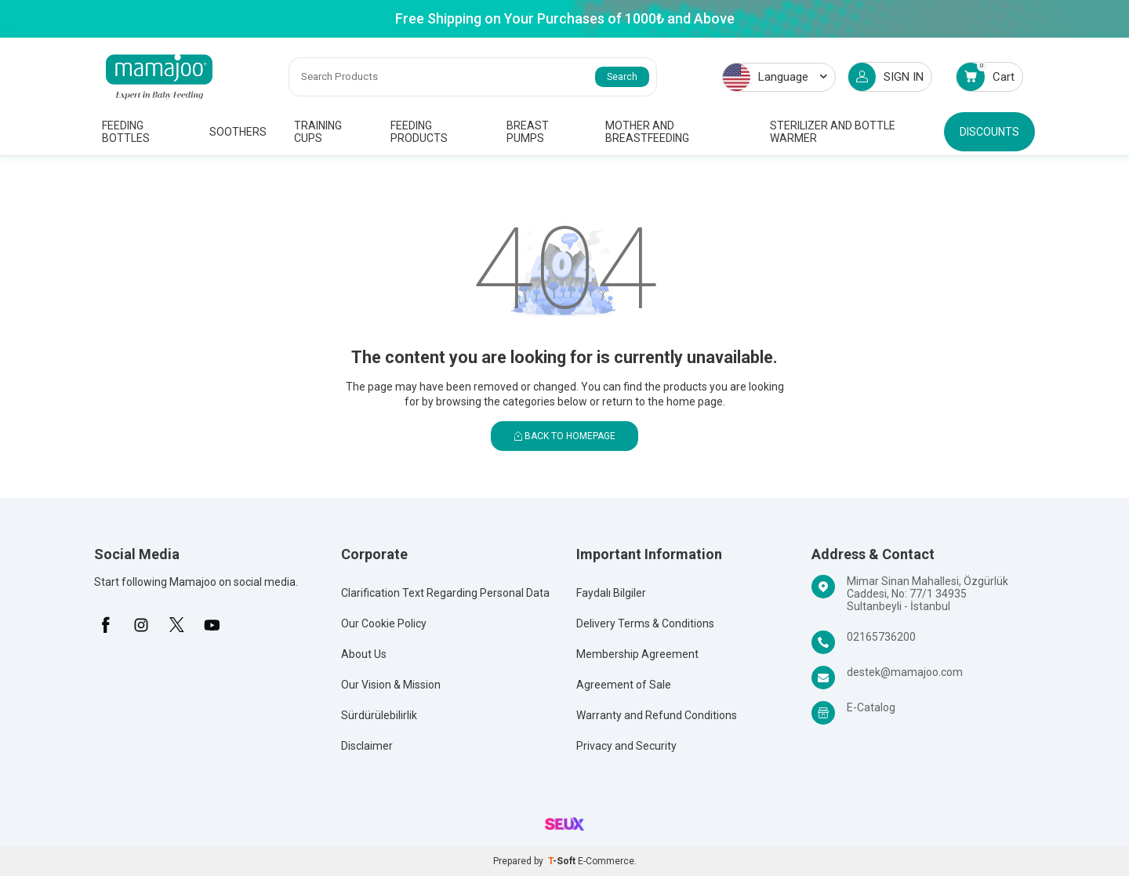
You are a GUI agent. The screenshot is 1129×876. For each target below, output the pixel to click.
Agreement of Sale (623, 684)
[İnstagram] (141, 625)
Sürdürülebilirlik (379, 715)
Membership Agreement (637, 654)
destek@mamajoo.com (905, 672)
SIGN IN (886, 77)
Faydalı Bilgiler (611, 593)
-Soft (563, 861)
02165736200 (881, 637)
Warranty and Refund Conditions (656, 715)
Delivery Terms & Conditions (645, 623)
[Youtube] (211, 625)
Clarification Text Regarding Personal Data (445, 593)
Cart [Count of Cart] (986, 76)
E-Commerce (606, 861)
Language (775, 77)
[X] (176, 625)
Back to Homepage (564, 436)
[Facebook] (106, 625)
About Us (364, 654)
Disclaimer (367, 746)
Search (622, 76)
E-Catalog (871, 707)
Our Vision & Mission (391, 684)
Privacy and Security (626, 746)
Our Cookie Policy (384, 623)
